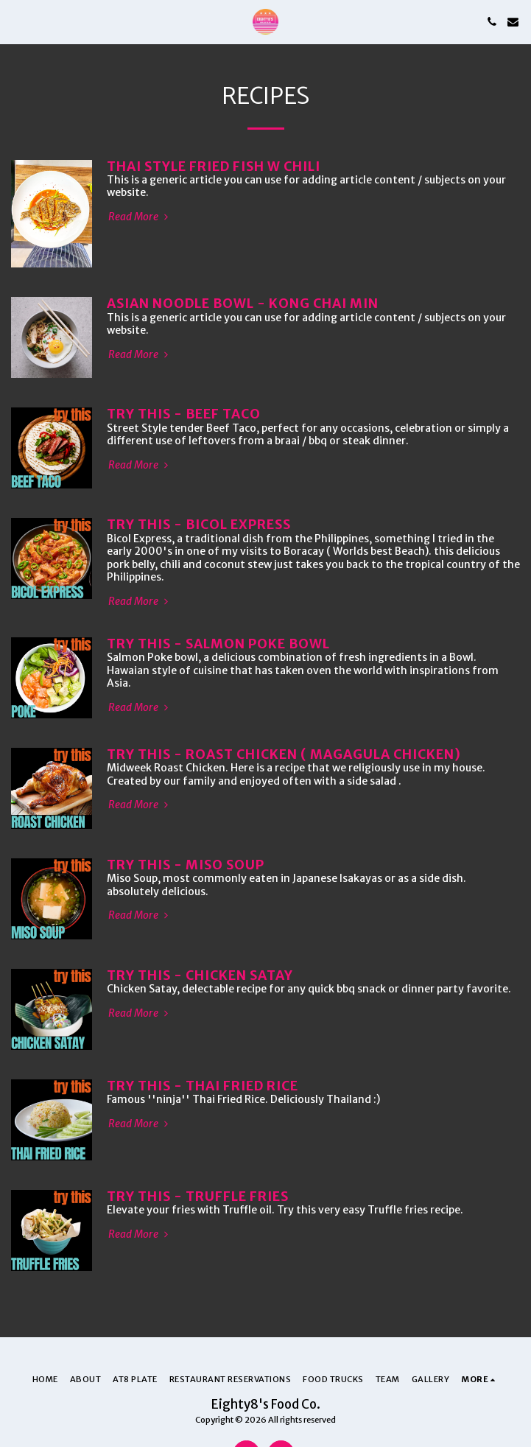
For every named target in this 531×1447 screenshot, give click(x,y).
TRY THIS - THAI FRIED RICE (202, 1086)
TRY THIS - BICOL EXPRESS (199, 524)
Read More (139, 217)
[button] (16, 21)
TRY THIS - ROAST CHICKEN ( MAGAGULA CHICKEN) (284, 754)
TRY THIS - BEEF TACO (184, 414)
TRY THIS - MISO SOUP (185, 865)
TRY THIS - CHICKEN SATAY (200, 975)
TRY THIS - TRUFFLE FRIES (198, 1196)
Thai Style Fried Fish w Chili (213, 166)
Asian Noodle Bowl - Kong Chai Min (243, 303)
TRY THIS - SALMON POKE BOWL (218, 644)
